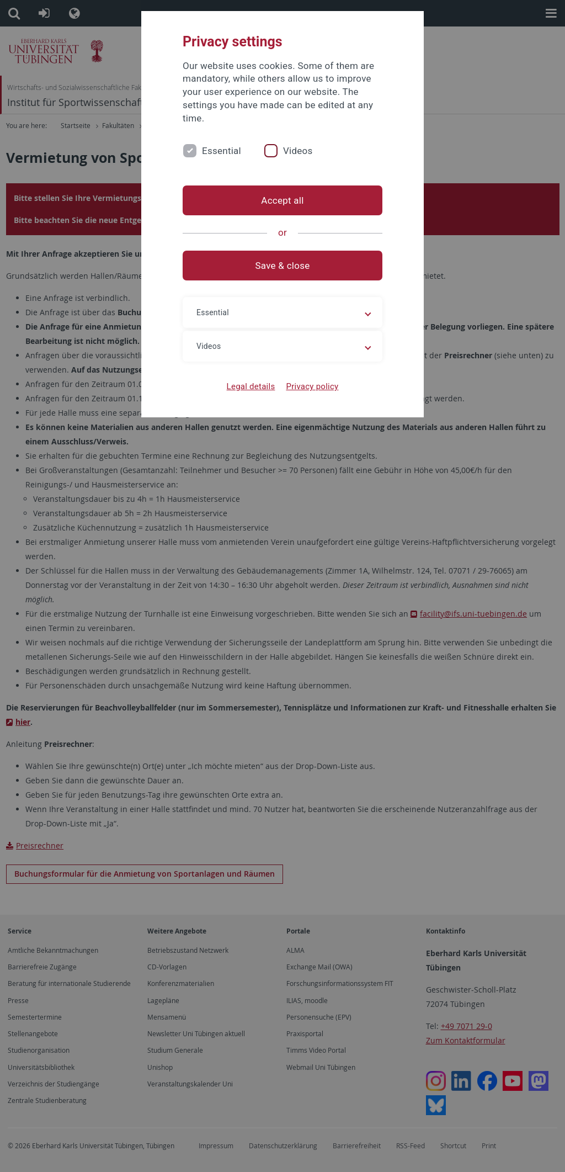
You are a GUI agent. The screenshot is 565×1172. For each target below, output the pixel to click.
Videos (298, 150)
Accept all (282, 200)
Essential (221, 150)
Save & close (282, 265)
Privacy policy (312, 386)
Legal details (251, 386)
